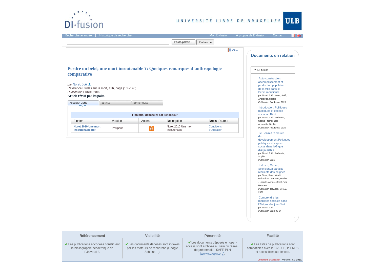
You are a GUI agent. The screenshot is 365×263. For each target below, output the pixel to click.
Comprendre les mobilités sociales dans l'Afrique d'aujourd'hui (272, 201)
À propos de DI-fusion (250, 35)
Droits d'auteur (219, 121)
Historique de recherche (115, 35)
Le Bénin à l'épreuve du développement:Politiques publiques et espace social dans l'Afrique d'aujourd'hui (274, 141)
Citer (235, 50)
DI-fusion (263, 69)
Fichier (78, 121)
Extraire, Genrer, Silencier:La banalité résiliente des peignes (271, 168)
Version (117, 121)
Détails (106, 103)
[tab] (273, 70)
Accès (145, 121)
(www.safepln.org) (212, 253)
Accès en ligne (78, 104)
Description (174, 121)
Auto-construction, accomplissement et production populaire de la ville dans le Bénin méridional (271, 85)
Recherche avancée (78, 35)
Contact (278, 35)
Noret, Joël (80, 84)
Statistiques (140, 103)
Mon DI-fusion (219, 35)
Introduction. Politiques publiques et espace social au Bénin (272, 111)
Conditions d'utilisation (215, 128)
